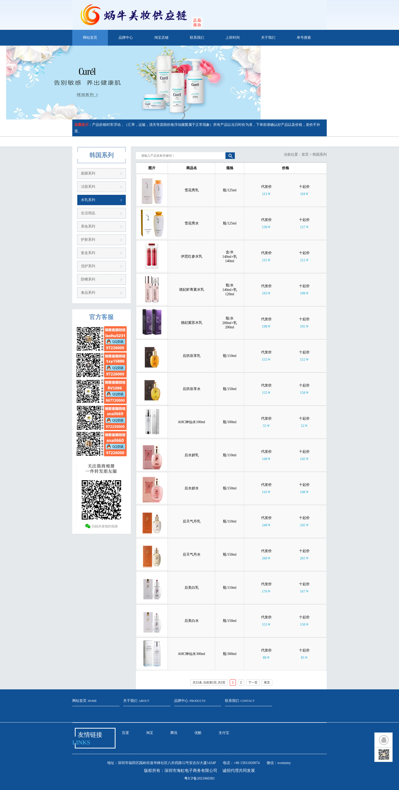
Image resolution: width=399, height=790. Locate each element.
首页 (305, 154)
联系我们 (197, 37)
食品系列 (88, 292)
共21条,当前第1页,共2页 (209, 682)
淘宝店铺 (161, 37)
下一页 (253, 682)
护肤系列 (88, 240)
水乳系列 (88, 200)
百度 (125, 733)
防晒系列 (88, 279)
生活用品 (88, 213)
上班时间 (232, 37)
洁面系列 (88, 187)
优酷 (198, 733)
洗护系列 (88, 266)
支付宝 (224, 733)
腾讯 (173, 733)
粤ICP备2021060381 (199, 778)
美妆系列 (88, 226)
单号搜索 (304, 37)
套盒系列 (88, 253)
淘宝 (149, 733)
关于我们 (268, 37)
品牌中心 (126, 37)
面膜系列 (88, 173)
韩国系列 (319, 154)
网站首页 (90, 37)
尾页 (267, 682)
